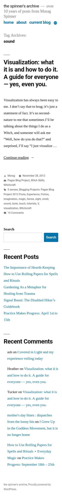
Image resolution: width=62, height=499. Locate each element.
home (9, 22)
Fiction (45, 194)
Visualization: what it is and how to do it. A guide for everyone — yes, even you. (31, 73)
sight (38, 199)
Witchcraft (10, 185)
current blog (40, 22)
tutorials (31, 203)
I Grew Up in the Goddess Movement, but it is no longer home (32, 428)
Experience (33, 194)
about (21, 22)
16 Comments (16, 212)
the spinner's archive (21, 6)
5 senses (13, 189)
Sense (30, 199)
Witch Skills (37, 180)
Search (9, 229)
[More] (55, 23)
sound (7, 203)
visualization (11, 208)
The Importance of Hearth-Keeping (29, 267)
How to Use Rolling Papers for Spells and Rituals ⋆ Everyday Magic (29, 451)
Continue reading (19, 157)
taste (15, 203)
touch (22, 203)
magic (22, 199)
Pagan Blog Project (19, 180)
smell (45, 199)
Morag (11, 175)
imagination (10, 199)
